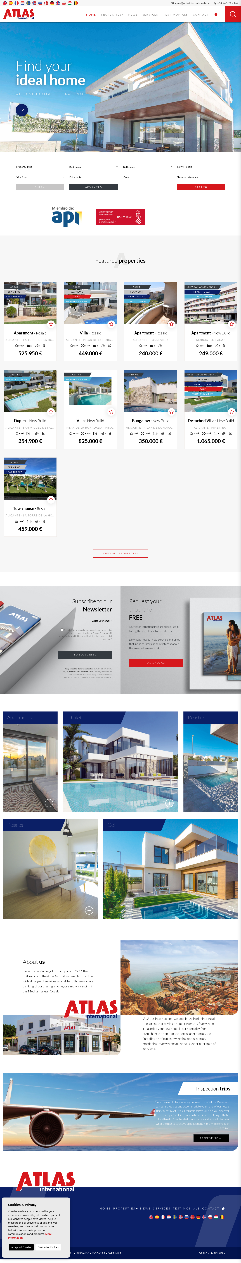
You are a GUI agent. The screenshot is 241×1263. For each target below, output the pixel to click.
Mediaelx (218, 1256)
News (133, 14)
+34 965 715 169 (226, 3)
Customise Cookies (48, 1247)
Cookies (98, 1256)
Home (91, 14)
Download (156, 662)
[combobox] (40, 167)
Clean (40, 187)
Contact (201, 14)
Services (150, 14)
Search (201, 187)
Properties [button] (111, 14)
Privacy (82, 1256)
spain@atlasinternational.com (190, 3)
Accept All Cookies (21, 1247)
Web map (115, 1256)
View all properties (120, 553)
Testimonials (175, 14)
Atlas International (21, 14)
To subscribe (85, 654)
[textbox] (40, 167)
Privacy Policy (99, 633)
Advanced (93, 187)
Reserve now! (211, 1141)
